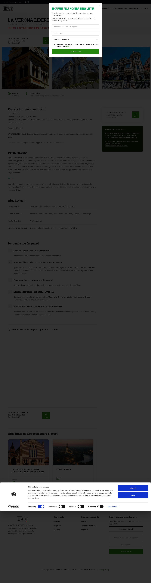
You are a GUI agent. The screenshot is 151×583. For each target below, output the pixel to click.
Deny (133, 567)
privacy (67, 46)
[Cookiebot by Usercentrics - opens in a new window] (14, 578)
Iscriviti (76, 51)
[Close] (99, 6)
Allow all (133, 560)
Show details (113, 579)
